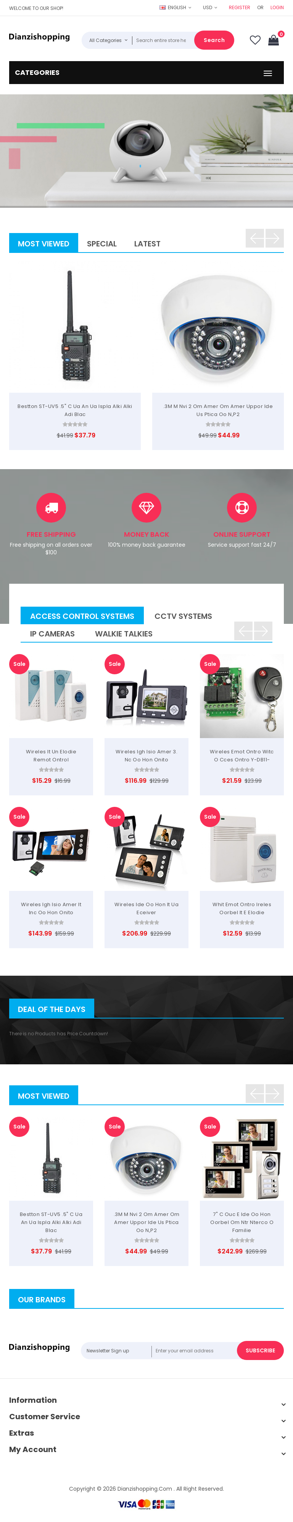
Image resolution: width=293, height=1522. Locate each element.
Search (214, 40)
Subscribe (260, 1350)
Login (277, 7)
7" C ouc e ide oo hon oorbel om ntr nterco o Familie (242, 1222)
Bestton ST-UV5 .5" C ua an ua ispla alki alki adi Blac (51, 1222)
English (173, 7)
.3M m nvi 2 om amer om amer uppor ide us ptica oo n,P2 (147, 1222)
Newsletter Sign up (108, 1350)
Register (239, 7)
